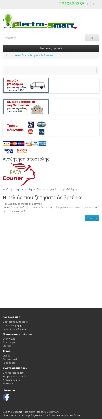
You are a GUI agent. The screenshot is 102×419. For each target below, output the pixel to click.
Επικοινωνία (9, 338)
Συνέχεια (92, 218)
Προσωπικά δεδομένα (14, 329)
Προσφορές (9, 362)
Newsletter (8, 383)
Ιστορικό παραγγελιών (14, 376)
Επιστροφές (9, 342)
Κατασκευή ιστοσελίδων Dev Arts (41, 411)
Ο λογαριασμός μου (13, 372)
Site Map (7, 345)
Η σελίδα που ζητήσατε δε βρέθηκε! (34, 55)
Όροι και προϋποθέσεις (15, 321)
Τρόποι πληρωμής (12, 325)
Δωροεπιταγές (10, 359)
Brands (6, 355)
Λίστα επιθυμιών (11, 380)
